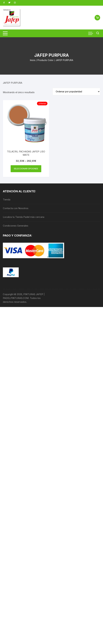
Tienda (6, 199)
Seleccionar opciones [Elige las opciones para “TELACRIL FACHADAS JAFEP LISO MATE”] (26, 168)
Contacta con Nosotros (15, 208)
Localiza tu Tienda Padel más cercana (23, 216)
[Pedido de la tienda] (76, 91)
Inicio (32, 60)
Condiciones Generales (15, 225)
